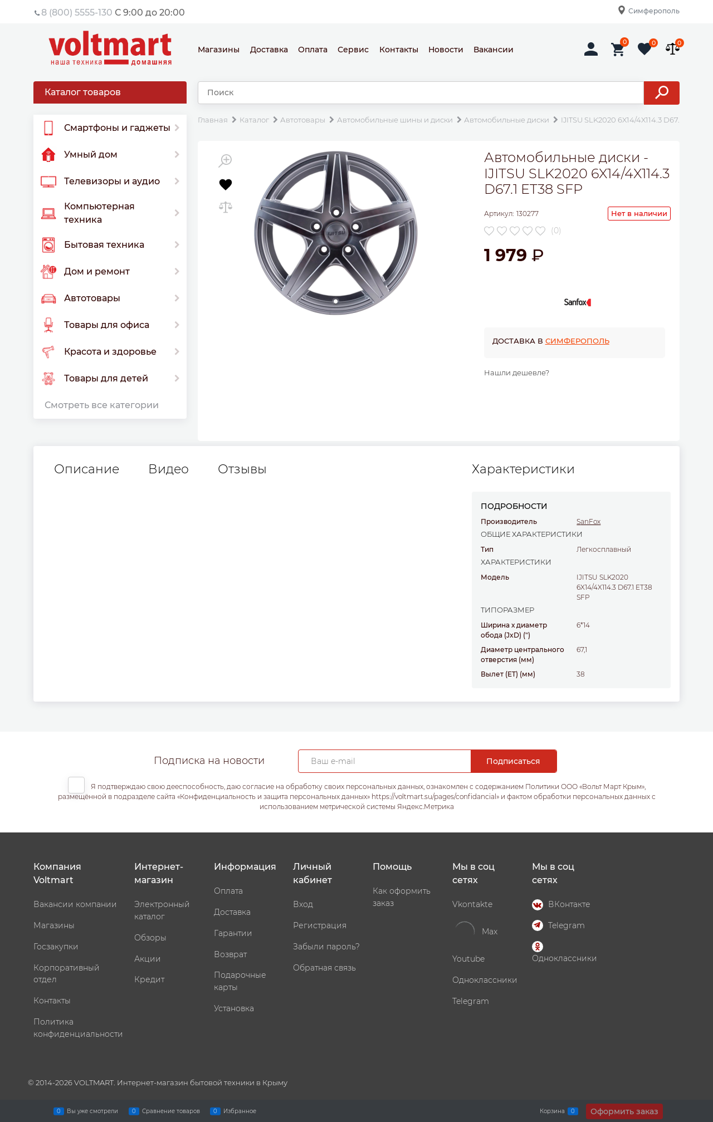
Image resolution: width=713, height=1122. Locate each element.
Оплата (313, 50)
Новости (445, 50)
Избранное (239, 1111)
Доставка (269, 50)
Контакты (398, 50)
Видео (168, 469)
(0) (556, 231)
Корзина (552, 1111)
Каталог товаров (83, 92)
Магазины (219, 50)
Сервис (353, 50)
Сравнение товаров (171, 1111)
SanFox (588, 521)
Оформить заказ (624, 1111)
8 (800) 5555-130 (77, 12)
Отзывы (242, 469)
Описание (86, 469)
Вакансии (493, 50)
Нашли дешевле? (516, 372)
